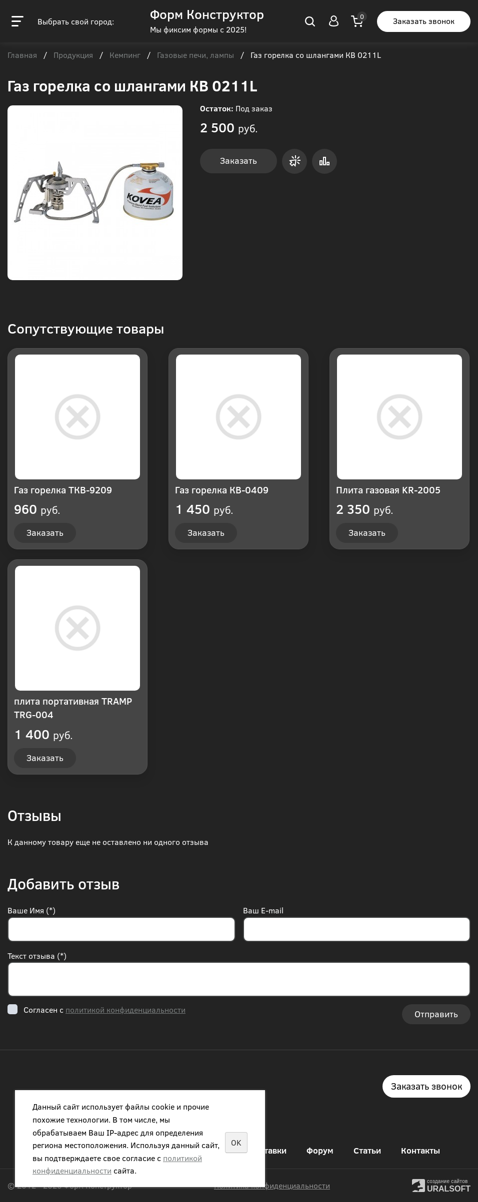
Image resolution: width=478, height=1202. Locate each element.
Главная (22, 55)
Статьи (367, 1150)
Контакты (420, 1150)
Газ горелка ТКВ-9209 (63, 489)
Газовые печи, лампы (195, 55)
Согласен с (105, 1009)
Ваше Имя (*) (32, 910)
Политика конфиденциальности (272, 1185)
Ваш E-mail (263, 910)
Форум (320, 1150)
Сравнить (324, 161)
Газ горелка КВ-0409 (221, 489)
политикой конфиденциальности (126, 1009)
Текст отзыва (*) (37, 955)
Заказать (238, 160)
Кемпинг (125, 55)
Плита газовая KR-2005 (388, 489)
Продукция (73, 55)
